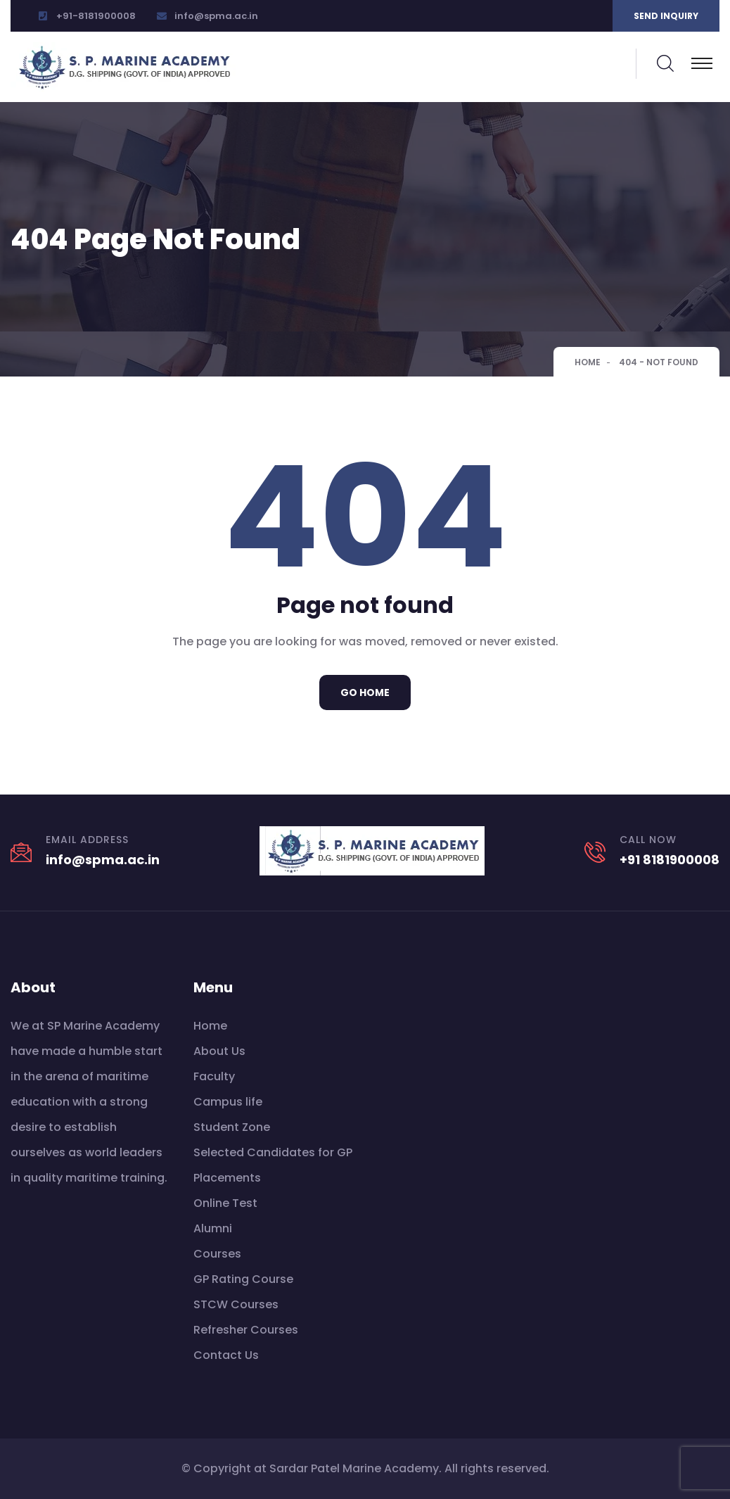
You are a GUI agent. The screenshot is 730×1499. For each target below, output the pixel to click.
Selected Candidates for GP (272, 1152)
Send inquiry (666, 16)
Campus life (227, 1102)
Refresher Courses (245, 1330)
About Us (219, 1051)
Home (588, 362)
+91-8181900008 (96, 16)
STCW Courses (235, 1304)
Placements (227, 1178)
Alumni (212, 1228)
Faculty (214, 1076)
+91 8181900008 (669, 859)
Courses (217, 1254)
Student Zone (231, 1127)
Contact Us (226, 1355)
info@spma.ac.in (216, 16)
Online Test (225, 1203)
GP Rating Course (243, 1279)
